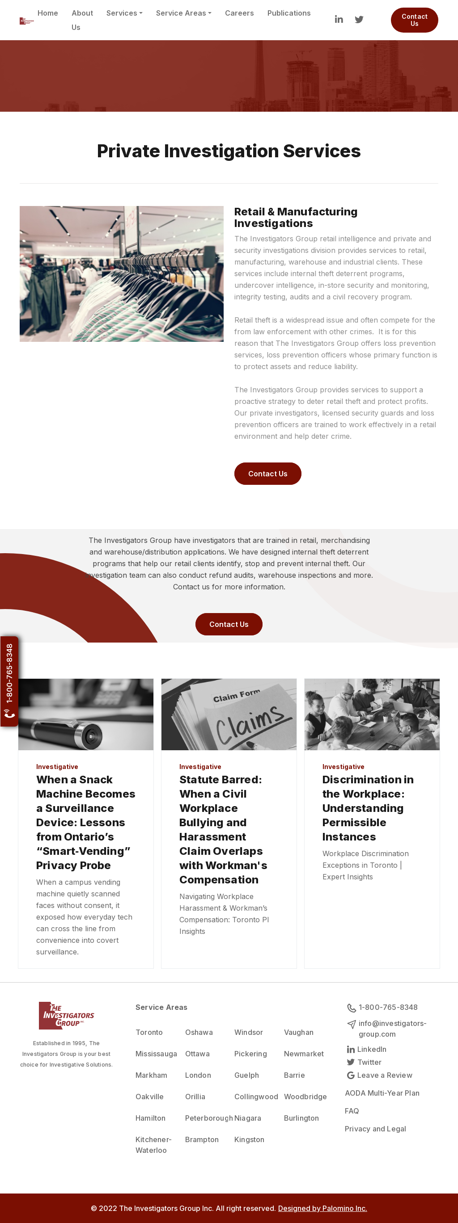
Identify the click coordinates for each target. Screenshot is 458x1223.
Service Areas (181, 12)
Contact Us (415, 20)
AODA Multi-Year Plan (382, 1093)
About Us (82, 20)
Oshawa (199, 1032)
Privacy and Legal (375, 1128)
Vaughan (299, 1032)
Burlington (301, 1118)
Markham (151, 1075)
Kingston (249, 1139)
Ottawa (197, 1053)
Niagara (247, 1118)
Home (48, 12)
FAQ (352, 1110)
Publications (289, 12)
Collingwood (253, 1096)
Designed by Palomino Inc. (322, 1208)
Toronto (149, 1032)
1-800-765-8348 (9, 681)
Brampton (202, 1139)
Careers (239, 12)
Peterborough (204, 1118)
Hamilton (151, 1118)
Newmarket (303, 1053)
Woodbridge (303, 1096)
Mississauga (155, 1053)
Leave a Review (378, 1075)
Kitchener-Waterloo (154, 1145)
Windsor (248, 1032)
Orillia (195, 1096)
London (198, 1075)
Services (121, 12)
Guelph (246, 1075)
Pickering (250, 1053)
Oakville (150, 1096)
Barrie (294, 1075)
